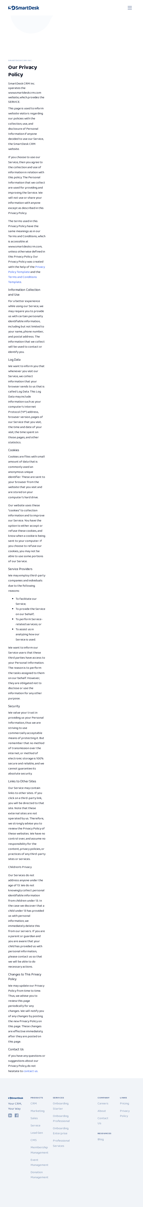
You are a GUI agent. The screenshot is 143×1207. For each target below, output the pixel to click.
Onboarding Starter (61, 1106)
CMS (34, 1140)
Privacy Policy (125, 1114)
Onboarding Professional (61, 1119)
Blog (101, 1139)
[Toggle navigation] (130, 7)
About (102, 1111)
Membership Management (39, 1150)
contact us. (30, 1071)
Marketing (38, 1111)
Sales (34, 1118)
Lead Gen (37, 1132)
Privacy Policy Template (26, 269)
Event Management (39, 1162)
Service (35, 1125)
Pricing (124, 1103)
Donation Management (39, 1175)
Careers (103, 1103)
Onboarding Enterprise (61, 1131)
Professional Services (61, 1143)
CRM (34, 1103)
